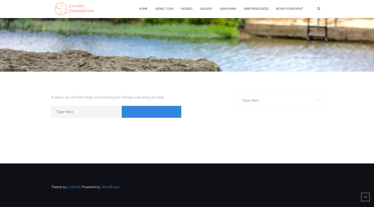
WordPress (110, 187)
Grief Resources (256, 8)
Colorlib (74, 187)
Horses (186, 8)
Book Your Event (289, 8)
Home (143, 8)
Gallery (206, 8)
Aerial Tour (164, 8)
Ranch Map (228, 8)
